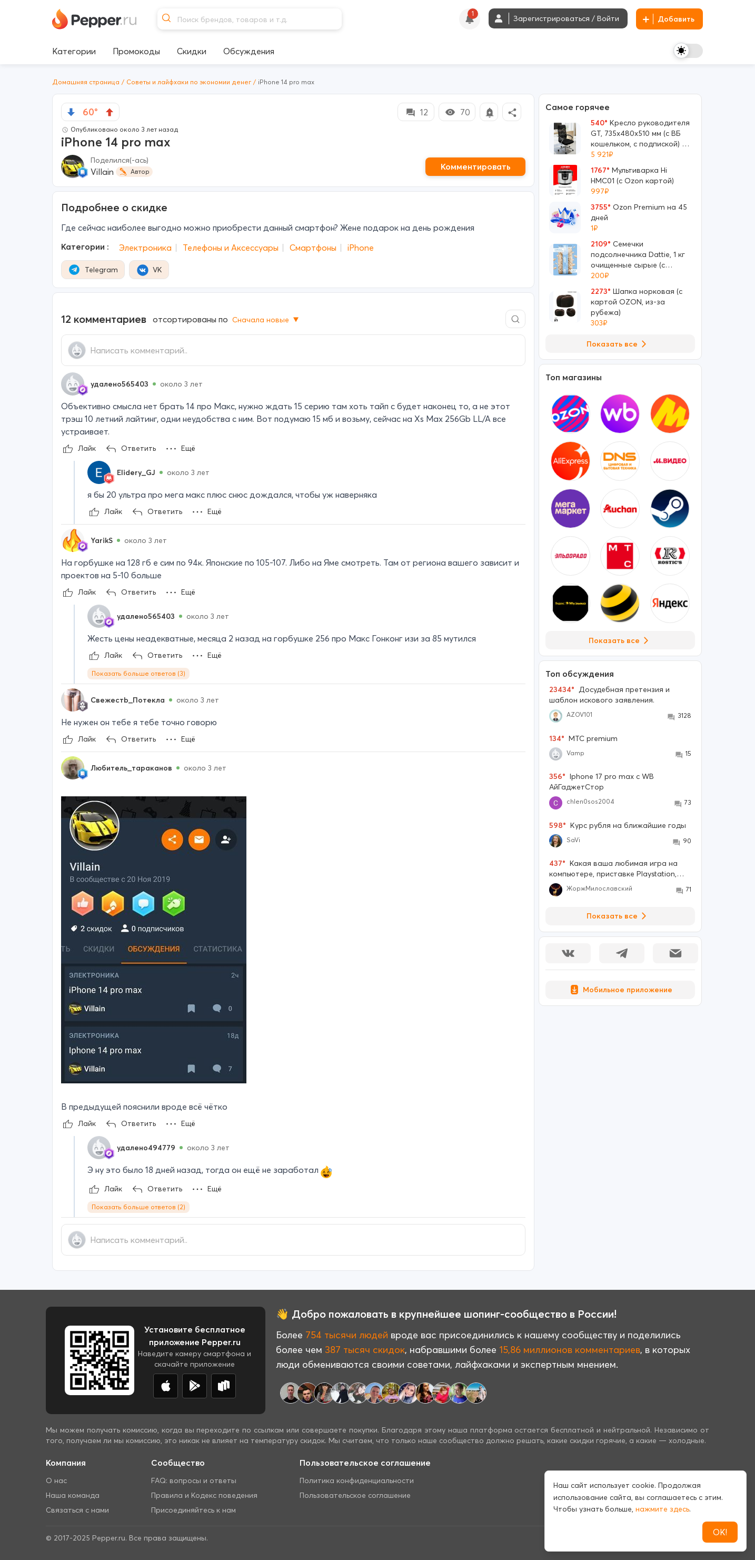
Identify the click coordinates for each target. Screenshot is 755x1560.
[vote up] (109, 112)
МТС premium (583, 738)
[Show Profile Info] (72, 384)
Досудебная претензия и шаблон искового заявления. (609, 695)
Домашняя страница (86, 82)
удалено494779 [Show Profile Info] (146, 1147)
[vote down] (71, 112)
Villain (102, 171)
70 (457, 112)
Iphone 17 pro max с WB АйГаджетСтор (601, 782)
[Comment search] (515, 319)
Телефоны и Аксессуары (231, 247)
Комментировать (476, 166)
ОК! (720, 1532)
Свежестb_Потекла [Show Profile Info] (128, 700)
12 (416, 112)
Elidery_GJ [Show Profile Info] (136, 472)
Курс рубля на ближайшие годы (617, 825)
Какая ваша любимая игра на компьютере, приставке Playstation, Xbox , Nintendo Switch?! (613, 868)
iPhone (360, 247)
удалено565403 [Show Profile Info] (119, 384)
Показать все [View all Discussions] (618, 916)
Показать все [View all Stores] (620, 640)
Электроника (145, 247)
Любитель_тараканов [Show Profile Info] (131, 768)
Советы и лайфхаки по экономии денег (188, 82)
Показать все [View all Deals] (618, 344)
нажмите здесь (662, 1509)
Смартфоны (313, 247)
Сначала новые (266, 319)
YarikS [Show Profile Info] (102, 540)
